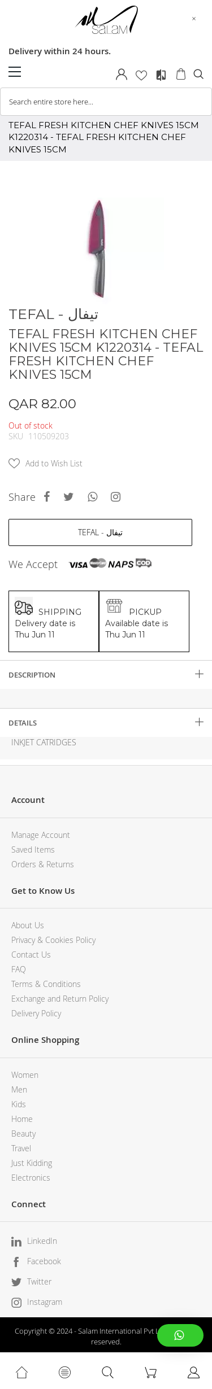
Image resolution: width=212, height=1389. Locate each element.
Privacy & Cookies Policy (53, 939)
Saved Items (33, 849)
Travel (21, 1148)
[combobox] (106, 102)
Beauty (23, 1133)
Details (22, 723)
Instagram (44, 1301)
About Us (27, 925)
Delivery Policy (36, 1013)
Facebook (44, 1261)
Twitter (39, 1281)
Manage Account (40, 834)
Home (22, 1118)
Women (24, 1074)
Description (31, 675)
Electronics (30, 1177)
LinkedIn (42, 1240)
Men (19, 1089)
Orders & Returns (42, 864)
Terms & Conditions (46, 984)
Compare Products (161, 75)
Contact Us (31, 954)
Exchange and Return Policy (60, 998)
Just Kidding (31, 1163)
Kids (18, 1104)
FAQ (18, 969)
